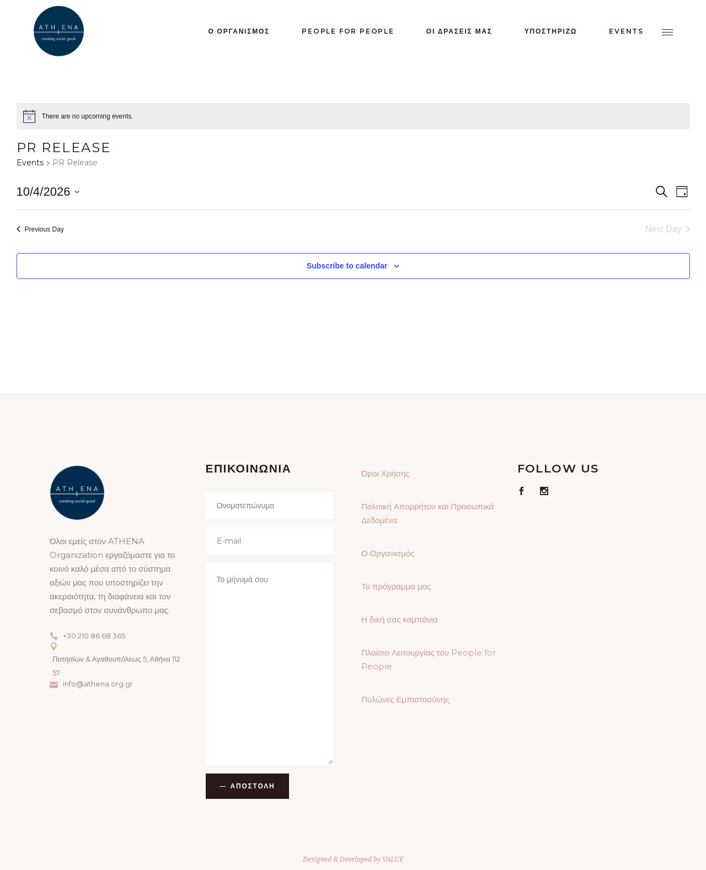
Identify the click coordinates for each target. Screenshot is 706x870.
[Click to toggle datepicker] (48, 191)
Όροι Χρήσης (385, 473)
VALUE (392, 859)
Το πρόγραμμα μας (396, 586)
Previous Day (40, 229)
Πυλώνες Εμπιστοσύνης (405, 699)
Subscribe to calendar (347, 265)
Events (30, 163)
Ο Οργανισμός (387, 553)
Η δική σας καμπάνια (399, 619)
